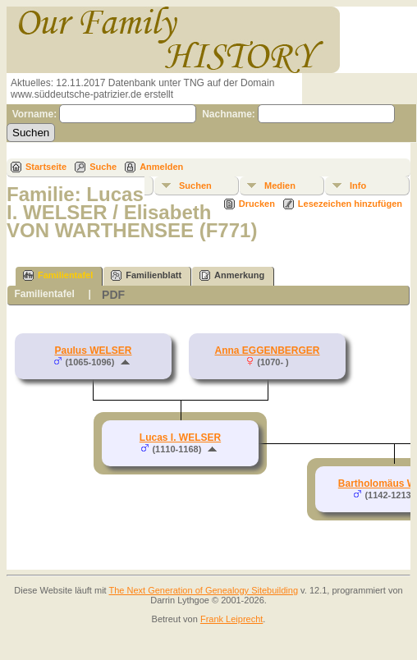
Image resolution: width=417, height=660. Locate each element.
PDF (113, 294)
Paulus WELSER (92, 350)
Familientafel (58, 275)
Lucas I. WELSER (180, 437)
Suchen (195, 185)
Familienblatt (146, 275)
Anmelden (161, 167)
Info (358, 185)
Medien (280, 185)
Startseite (45, 167)
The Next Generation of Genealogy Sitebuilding (204, 590)
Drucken (257, 204)
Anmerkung (231, 275)
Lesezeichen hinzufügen (350, 204)
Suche (103, 167)
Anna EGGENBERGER (266, 350)
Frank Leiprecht (231, 619)
